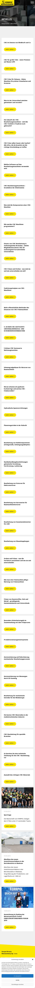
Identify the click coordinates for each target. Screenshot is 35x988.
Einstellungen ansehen (17, 984)
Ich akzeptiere (17, 976)
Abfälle (17, 980)
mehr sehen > (10, 49)
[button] (32, 959)
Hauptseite (5, 23)
